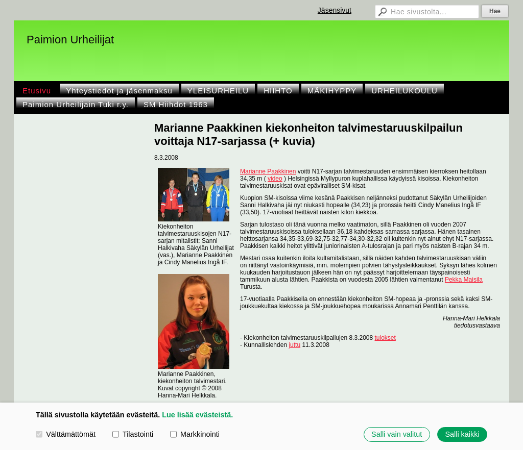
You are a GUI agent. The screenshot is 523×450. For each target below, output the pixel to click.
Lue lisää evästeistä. (197, 415)
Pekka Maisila (464, 279)
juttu (294, 344)
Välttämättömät (66, 434)
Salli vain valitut (396, 434)
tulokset (385, 337)
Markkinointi (195, 434)
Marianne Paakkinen (268, 171)
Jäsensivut (334, 10)
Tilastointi (132, 434)
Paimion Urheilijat (70, 39)
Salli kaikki (462, 434)
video (275, 178)
